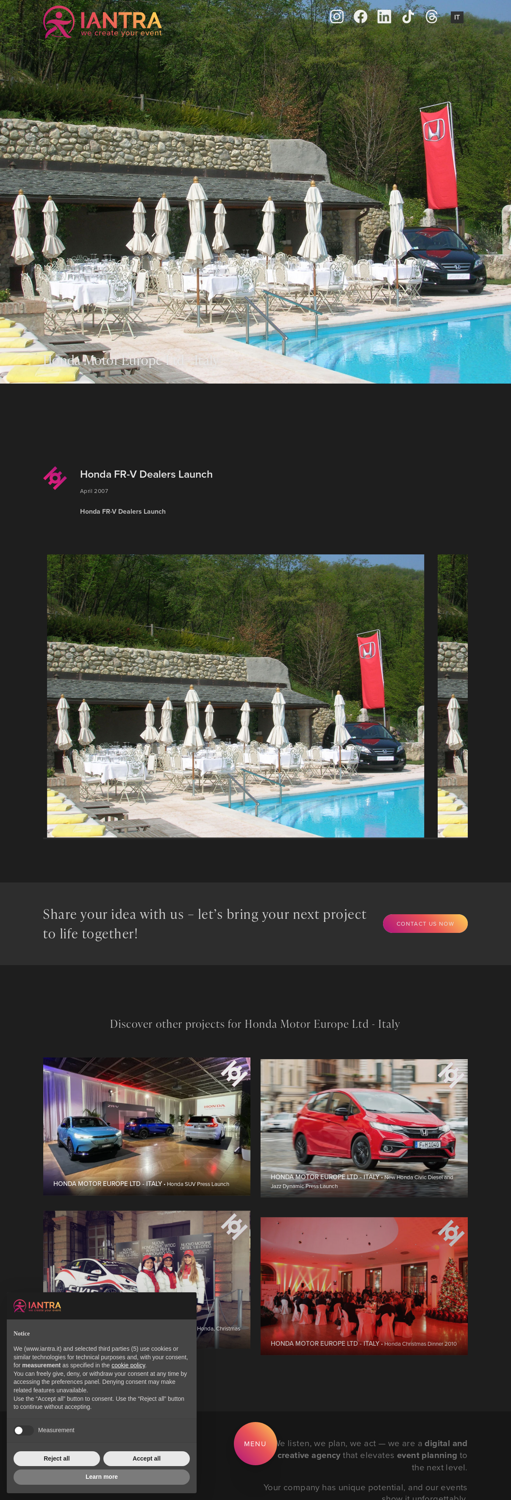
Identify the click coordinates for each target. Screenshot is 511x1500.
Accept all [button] (147, 1458)
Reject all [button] (56, 1458)
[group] (237, 696)
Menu (255, 1443)
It (457, 17)
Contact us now (425, 923)
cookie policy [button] (128, 1365)
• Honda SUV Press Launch (141, 1209)
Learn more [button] (102, 1476)
